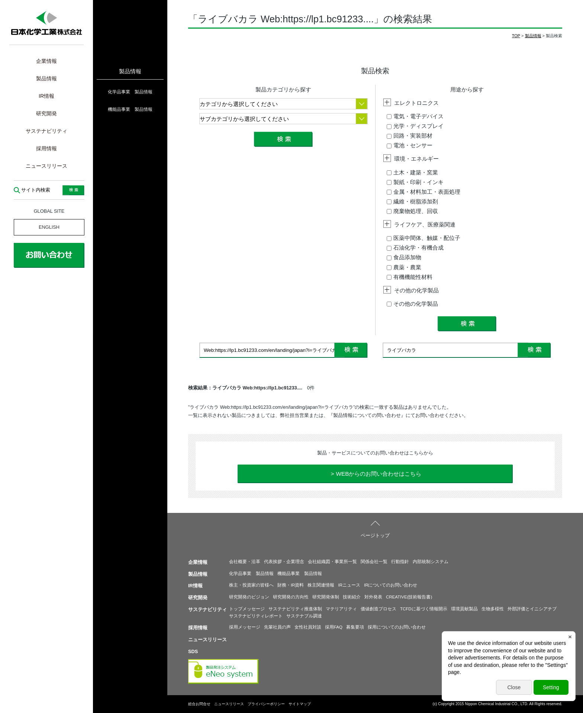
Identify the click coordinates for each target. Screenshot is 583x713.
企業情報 (46, 61)
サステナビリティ (46, 131)
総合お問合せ (199, 704)
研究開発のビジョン (249, 597)
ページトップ (375, 535)
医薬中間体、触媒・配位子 (423, 238)
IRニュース (349, 585)
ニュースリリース (46, 166)
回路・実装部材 (409, 135)
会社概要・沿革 (244, 561)
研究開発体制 (325, 597)
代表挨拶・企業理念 (284, 561)
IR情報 (46, 96)
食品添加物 (404, 257)
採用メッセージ (244, 627)
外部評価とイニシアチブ (532, 609)
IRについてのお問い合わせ (391, 585)
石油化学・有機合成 (415, 247)
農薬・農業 (404, 267)
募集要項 (355, 627)
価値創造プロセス (378, 609)
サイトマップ (300, 704)
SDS (193, 651)
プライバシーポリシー (266, 704)
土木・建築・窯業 (412, 172)
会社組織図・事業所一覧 (332, 561)
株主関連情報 (320, 585)
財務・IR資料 (290, 585)
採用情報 (46, 148)
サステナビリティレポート (256, 616)
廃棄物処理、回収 (412, 211)
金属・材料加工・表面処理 (423, 192)
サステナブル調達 (304, 616)
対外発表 (373, 597)
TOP (516, 35)
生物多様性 (492, 609)
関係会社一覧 (374, 561)
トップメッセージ (247, 609)
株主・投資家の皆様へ (251, 585)
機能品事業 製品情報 (130, 109)
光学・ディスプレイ (415, 126)
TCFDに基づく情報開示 (423, 609)
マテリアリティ (341, 609)
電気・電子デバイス (415, 116)
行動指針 (400, 561)
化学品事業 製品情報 (130, 92)
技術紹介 (352, 597)
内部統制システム (430, 561)
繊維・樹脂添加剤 (412, 201)
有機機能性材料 (409, 277)
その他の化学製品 (412, 304)
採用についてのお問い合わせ (397, 627)
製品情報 (46, 78)
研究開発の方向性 (291, 597)
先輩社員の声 (277, 627)
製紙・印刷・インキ (415, 182)
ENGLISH (49, 227)
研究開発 (46, 113)
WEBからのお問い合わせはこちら (378, 473)
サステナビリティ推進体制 (295, 609)
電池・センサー (409, 145)
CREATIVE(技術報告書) (409, 597)
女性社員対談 (307, 627)
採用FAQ (333, 627)
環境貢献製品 (464, 609)
